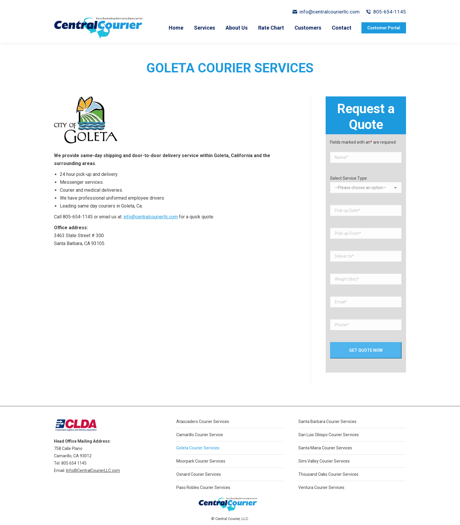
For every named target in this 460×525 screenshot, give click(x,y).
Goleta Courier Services (197, 448)
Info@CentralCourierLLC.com (93, 470)
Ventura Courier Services (321, 487)
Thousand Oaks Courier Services (328, 474)
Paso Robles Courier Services (203, 487)
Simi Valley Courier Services (324, 461)
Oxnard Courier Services (198, 474)
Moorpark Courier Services (200, 461)
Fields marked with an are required (363, 142)
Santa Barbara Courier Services (327, 421)
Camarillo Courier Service (199, 434)
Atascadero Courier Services (202, 421)
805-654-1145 (389, 12)
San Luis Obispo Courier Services (328, 434)
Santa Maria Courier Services (325, 448)
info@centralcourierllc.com (326, 12)
